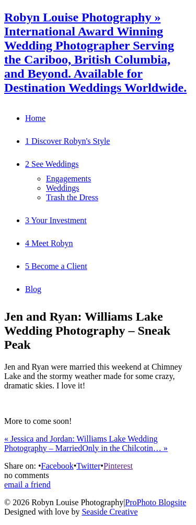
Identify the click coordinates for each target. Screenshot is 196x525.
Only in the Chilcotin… (125, 448)
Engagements (68, 178)
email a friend (27, 484)
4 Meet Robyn (49, 243)
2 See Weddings (51, 164)
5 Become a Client (56, 266)
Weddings (62, 188)
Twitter (88, 465)
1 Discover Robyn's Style (67, 141)
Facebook (57, 465)
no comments (26, 475)
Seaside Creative (109, 511)
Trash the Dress (72, 197)
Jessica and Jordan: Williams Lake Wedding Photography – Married (80, 443)
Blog (33, 289)
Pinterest (118, 465)
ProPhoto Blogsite (155, 502)
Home (35, 118)
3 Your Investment (56, 220)
